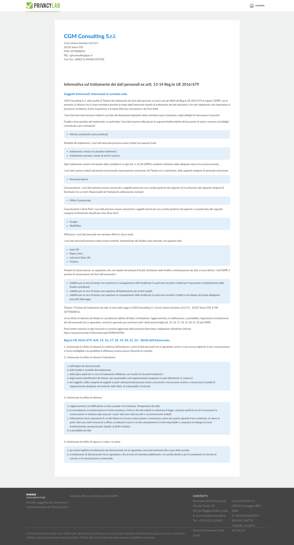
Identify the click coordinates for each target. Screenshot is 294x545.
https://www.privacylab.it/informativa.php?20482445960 (94, 332)
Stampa (257, 5)
